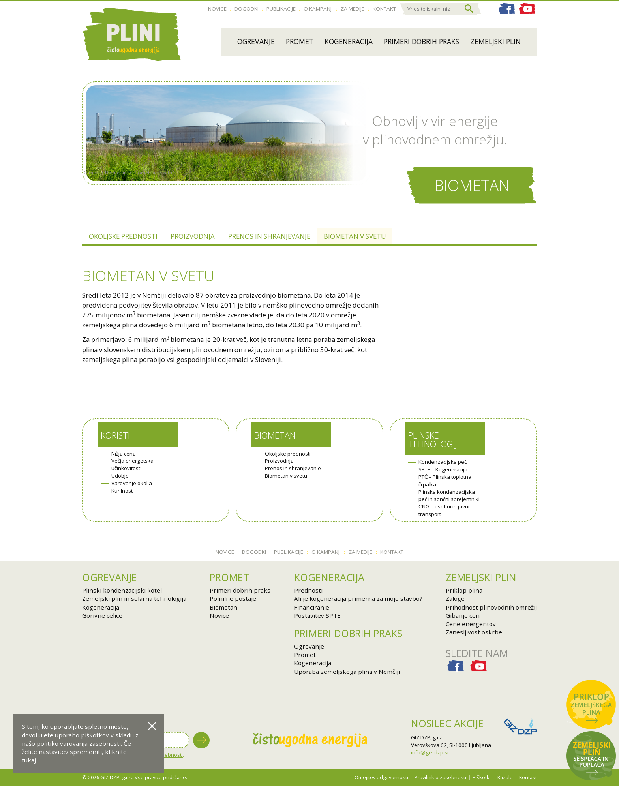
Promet (299, 41)
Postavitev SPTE (317, 615)
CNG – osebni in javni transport (443, 510)
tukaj (29, 760)
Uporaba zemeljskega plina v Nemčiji (347, 671)
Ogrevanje (256, 41)
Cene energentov (471, 624)
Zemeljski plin (495, 41)
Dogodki (246, 8)
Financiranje (311, 607)
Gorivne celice (102, 615)
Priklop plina (464, 590)
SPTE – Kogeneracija (442, 469)
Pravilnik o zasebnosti (440, 777)
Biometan (116, 191)
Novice (217, 8)
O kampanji (318, 8)
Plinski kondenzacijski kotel (122, 590)
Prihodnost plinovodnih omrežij (491, 607)
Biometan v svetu (152, 191)
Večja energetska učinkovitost (132, 464)
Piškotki (482, 777)
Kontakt (384, 8)
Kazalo (505, 777)
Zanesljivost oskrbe (474, 632)
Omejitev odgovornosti (381, 777)
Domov (90, 191)
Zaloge (455, 598)
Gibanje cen (463, 615)
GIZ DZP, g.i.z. (427, 737)
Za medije (352, 8)
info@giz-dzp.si (429, 752)
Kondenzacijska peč (442, 461)
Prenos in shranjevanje (269, 236)
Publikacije (281, 8)
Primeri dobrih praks (421, 41)
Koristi (115, 435)
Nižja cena (123, 453)
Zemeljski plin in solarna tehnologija (134, 598)
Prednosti (308, 590)
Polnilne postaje (233, 598)
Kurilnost (122, 490)
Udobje (120, 475)
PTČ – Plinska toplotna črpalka (444, 480)
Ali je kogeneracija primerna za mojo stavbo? (358, 598)
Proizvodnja (193, 236)
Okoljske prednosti (123, 236)
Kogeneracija (349, 41)
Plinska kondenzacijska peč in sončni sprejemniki (449, 495)
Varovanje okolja (131, 483)
